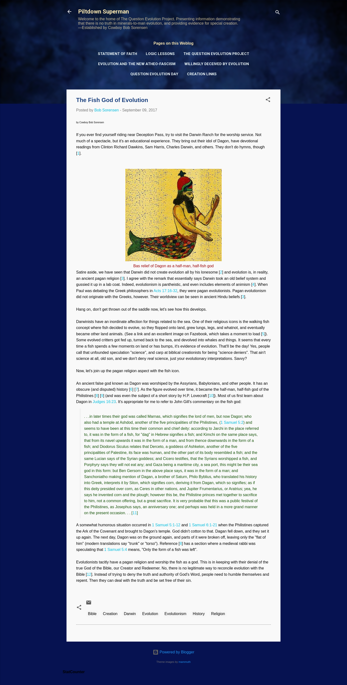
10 (211, 396)
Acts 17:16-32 (165, 291)
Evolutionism (176, 614)
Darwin (130, 614)
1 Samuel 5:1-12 (166, 525)
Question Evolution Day (154, 74)
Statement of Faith (117, 54)
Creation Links (202, 74)
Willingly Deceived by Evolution (216, 64)
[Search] (277, 13)
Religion (218, 614)
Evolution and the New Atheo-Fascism (136, 64)
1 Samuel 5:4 (115, 550)
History (199, 614)
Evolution (150, 614)
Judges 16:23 (104, 402)
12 (89, 574)
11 (135, 513)
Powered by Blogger (173, 652)
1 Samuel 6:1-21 (203, 525)
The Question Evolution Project (216, 54)
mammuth (185, 661)
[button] (268, 100)
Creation (110, 614)
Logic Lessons (160, 54)
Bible (92, 614)
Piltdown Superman (103, 11)
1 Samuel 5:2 (232, 422)
